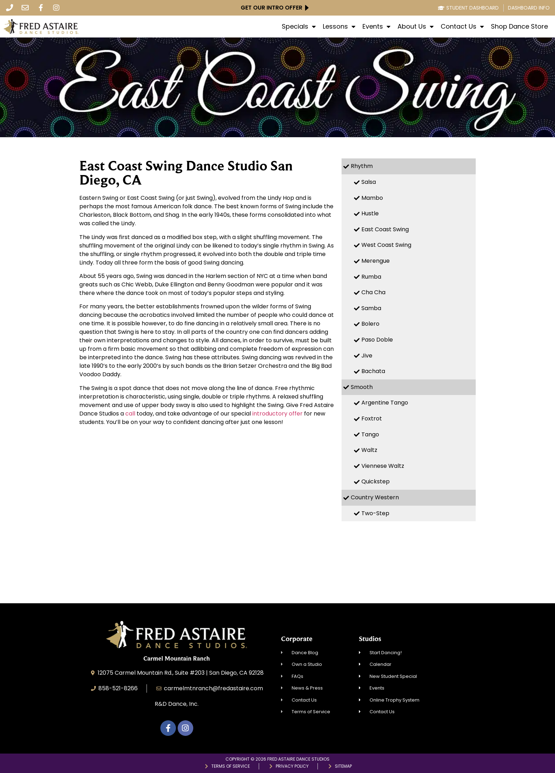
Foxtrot (371, 418)
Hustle (370, 213)
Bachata (373, 371)
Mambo (372, 198)
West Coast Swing (386, 245)
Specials (299, 26)
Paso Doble (377, 340)
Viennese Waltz (382, 466)
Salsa (368, 182)
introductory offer (277, 413)
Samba (371, 308)
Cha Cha (373, 292)
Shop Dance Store (519, 26)
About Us (415, 26)
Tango (370, 434)
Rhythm (362, 166)
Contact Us (462, 26)
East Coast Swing (385, 229)
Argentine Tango (384, 403)
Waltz (369, 450)
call (131, 413)
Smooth (362, 387)
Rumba (371, 277)
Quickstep (375, 481)
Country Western (375, 497)
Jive (366, 355)
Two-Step (375, 513)
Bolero (370, 324)
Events (376, 26)
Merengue (375, 261)
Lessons (339, 26)
